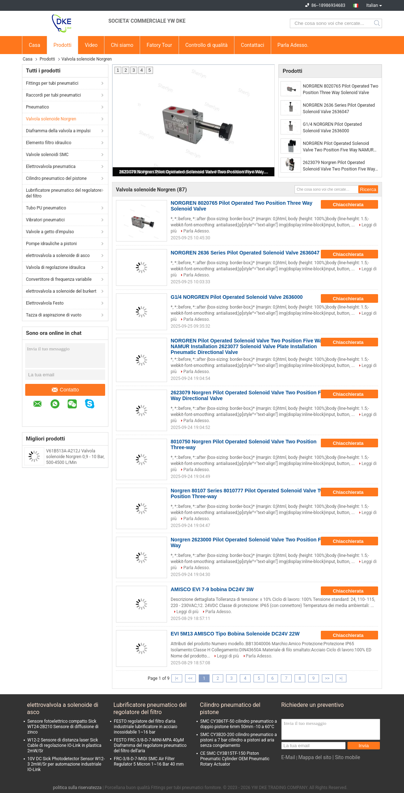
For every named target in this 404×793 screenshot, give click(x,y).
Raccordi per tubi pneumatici (53, 95)
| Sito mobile (346, 757)
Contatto (65, 390)
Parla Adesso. (293, 45)
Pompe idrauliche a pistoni (51, 243)
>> (327, 678)
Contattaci (252, 45)
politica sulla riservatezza (77, 787)
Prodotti (63, 45)
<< (190, 678)
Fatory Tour (159, 45)
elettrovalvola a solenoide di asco (58, 255)
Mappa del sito (314, 757)
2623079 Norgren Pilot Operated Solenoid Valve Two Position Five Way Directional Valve (194, 171)
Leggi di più (187, 611)
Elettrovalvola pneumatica (51, 166)
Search (377, 23)
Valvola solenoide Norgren (51, 118)
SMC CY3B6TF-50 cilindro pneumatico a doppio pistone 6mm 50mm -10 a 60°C (238, 724)
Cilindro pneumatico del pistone (56, 178)
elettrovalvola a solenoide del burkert (61, 291)
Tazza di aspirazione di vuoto (53, 315)
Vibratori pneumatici (45, 219)
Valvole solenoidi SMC (47, 154)
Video (91, 45)
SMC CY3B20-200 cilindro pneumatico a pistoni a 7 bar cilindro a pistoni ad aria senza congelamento (238, 740)
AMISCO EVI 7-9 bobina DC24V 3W (212, 589)
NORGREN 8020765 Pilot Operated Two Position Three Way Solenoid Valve (340, 89)
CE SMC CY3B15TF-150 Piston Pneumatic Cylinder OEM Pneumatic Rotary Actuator (234, 759)
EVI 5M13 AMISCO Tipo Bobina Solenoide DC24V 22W (235, 634)
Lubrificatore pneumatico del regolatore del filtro (64, 193)
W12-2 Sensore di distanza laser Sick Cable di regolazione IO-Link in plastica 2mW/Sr (64, 745)
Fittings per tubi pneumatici (52, 83)
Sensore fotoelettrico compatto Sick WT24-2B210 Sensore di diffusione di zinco (62, 727)
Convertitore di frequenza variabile (58, 279)
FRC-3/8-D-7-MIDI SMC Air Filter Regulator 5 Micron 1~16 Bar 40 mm (149, 761)
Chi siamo (122, 45)
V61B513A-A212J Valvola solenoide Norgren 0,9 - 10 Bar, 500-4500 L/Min (75, 456)
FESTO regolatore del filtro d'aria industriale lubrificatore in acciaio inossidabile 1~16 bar (145, 727)
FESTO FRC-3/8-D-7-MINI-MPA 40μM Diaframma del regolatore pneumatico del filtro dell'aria (150, 745)
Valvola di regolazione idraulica (55, 267)
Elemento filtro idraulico (48, 142)
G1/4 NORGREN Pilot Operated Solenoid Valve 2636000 (332, 127)
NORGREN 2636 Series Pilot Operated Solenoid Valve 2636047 (339, 108)
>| (340, 678)
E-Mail (288, 757)
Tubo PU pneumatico (46, 208)
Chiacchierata (353, 204)
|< (176, 678)
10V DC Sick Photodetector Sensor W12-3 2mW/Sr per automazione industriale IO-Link (66, 764)
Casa (34, 45)
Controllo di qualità (206, 45)
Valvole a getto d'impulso (50, 231)
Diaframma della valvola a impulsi (58, 130)
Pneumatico (37, 107)
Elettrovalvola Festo (45, 303)
